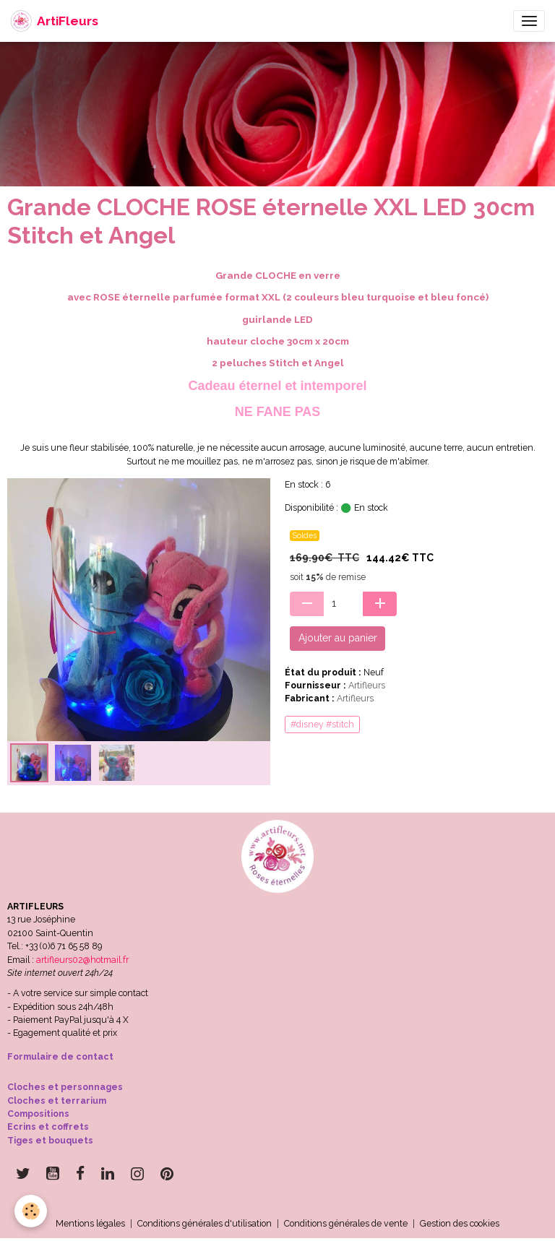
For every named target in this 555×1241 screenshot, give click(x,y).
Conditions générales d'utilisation (204, 1223)
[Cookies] (30, 1211)
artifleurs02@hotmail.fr (82, 959)
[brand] (54, 21)
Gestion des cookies (459, 1223)
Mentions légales (90, 1223)
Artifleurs (366, 685)
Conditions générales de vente (346, 1223)
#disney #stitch (322, 724)
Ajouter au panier (337, 638)
